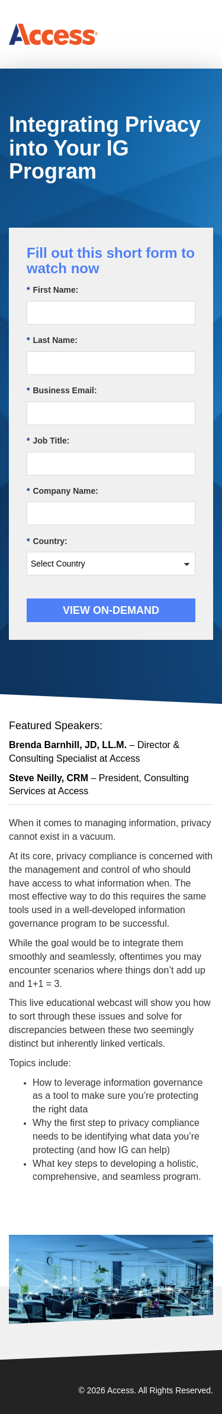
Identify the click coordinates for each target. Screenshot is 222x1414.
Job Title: (48, 441)
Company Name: (62, 491)
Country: (47, 541)
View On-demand (111, 610)
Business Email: (62, 391)
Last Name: (52, 340)
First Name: (52, 290)
